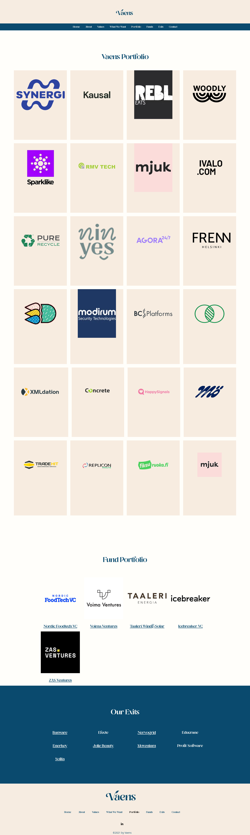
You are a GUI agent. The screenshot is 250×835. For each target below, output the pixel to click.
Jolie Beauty (103, 746)
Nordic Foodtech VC (60, 626)
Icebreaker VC (190, 626)
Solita (60, 759)
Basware (60, 732)
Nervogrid (147, 732)
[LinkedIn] (122, 824)
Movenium (147, 746)
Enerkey (60, 746)
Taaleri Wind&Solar (147, 626)
